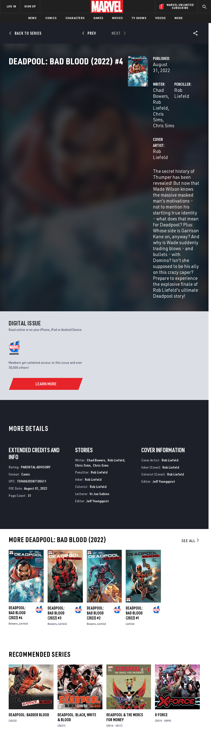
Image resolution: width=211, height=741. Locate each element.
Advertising (89, 658)
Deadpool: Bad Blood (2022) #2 (95, 504)
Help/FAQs (51, 669)
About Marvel (48, 660)
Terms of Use (16, 723)
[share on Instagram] (187, 669)
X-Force (161, 606)
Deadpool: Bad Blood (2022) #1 (134, 504)
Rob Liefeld (110, 106)
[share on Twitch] (195, 680)
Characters (75, 18)
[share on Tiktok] (171, 690)
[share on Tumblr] (195, 669)
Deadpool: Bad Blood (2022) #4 (17, 504)
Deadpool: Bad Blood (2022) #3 (56, 504)
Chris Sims (80, 112)
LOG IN (11, 6)
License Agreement (188, 723)
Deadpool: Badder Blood (29, 606)
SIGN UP (30, 6)
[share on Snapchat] (179, 680)
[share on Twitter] (179, 669)
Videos (160, 18)
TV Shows (139, 18)
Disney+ (86, 665)
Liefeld (23, 515)
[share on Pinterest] (187, 680)
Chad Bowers (82, 106)
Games (98, 18)
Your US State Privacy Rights (72, 723)
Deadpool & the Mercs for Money (124, 608)
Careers (49, 676)
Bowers (13, 515)
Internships (53, 683)
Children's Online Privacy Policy (149, 723)
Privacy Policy (39, 723)
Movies (117, 18)
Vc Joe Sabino (99, 385)
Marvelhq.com (91, 672)
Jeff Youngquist (97, 392)
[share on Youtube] (171, 680)
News (32, 18)
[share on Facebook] (171, 670)
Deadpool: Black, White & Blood (77, 608)
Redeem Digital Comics (85, 683)
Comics (51, 18)
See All (190, 431)
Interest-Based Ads (92, 729)
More (179, 18)
